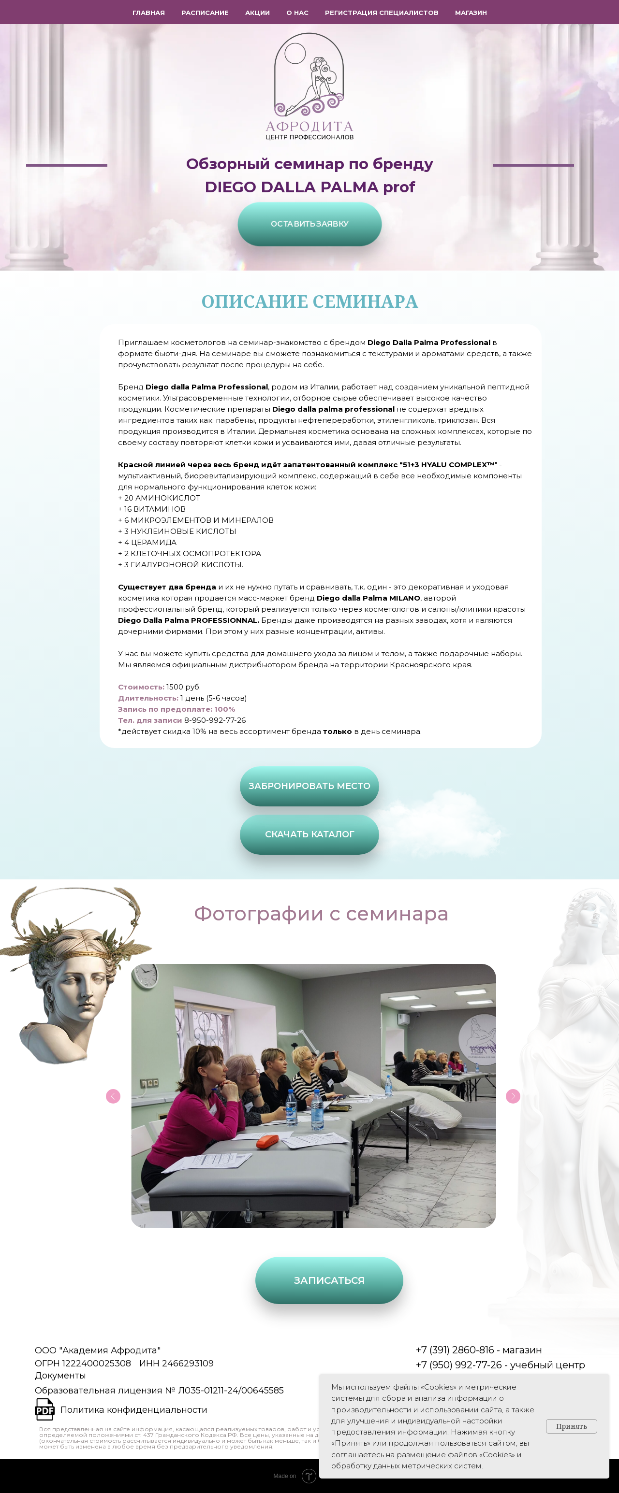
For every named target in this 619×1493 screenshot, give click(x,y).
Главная (149, 12)
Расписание (205, 12)
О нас (297, 12)
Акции (257, 12)
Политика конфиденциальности (133, 1410)
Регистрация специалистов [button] (382, 12)
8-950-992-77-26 (215, 720)
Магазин (471, 12)
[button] (309, 223)
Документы (60, 1375)
